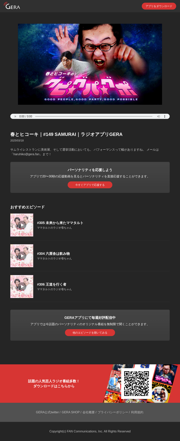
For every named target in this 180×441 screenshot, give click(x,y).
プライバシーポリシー (113, 412)
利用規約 (137, 412)
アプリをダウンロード (159, 6)
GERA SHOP (71, 412)
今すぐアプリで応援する (90, 184)
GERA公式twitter (47, 412)
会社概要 (89, 412)
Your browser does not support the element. (90, 116)
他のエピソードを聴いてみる (90, 332)
